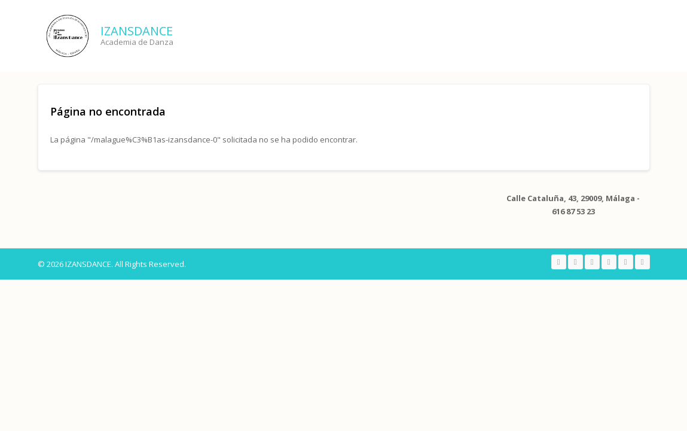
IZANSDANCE (136, 31)
